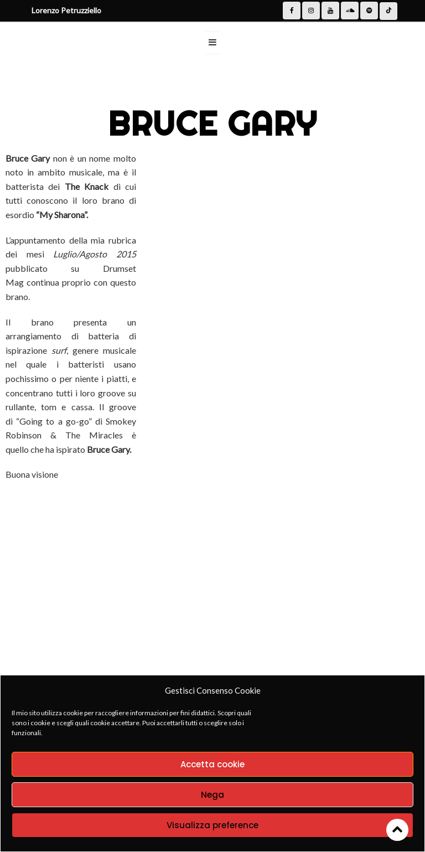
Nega (212, 795)
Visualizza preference (212, 825)
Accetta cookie (212, 764)
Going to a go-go (54, 421)
